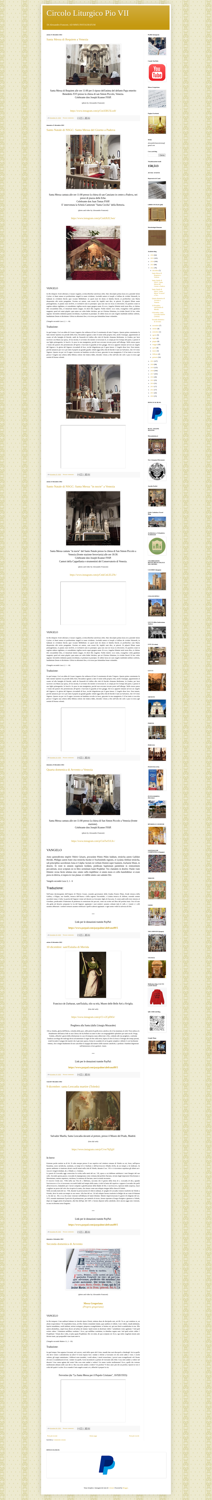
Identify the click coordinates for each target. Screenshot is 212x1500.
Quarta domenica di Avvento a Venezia (70, 769)
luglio (154, 338)
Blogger (125, 1488)
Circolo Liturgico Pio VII (88, 13)
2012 (152, 390)
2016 (152, 377)
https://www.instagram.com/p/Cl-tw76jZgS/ (93, 1149)
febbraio (155, 354)
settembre (155, 332)
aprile (154, 348)
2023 (152, 265)
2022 (152, 268)
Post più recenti (52, 1436)
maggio (155, 344)
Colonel (111, 1488)
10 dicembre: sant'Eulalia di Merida (68, 947)
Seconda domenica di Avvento (65, 1244)
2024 (152, 261)
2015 (152, 380)
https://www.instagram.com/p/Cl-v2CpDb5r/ (93, 1017)
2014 (152, 383)
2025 (152, 258)
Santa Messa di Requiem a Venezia (67, 39)
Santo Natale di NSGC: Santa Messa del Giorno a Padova (81, 130)
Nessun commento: (68, 118)
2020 (152, 364)
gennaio (155, 357)
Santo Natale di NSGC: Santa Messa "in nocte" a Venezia (81, 486)
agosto (154, 335)
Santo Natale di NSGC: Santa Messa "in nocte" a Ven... (158, 292)
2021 (152, 361)
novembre (155, 325)
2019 (152, 367)
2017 (152, 374)
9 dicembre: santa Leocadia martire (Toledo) (73, 1086)
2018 (152, 371)
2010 (152, 396)
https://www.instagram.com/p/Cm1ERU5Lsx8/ (93, 110)
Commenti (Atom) (60, 1440)
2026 (152, 255)
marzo (154, 351)
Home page (93, 1436)
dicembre (155, 270)
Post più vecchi (134, 1436)
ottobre (154, 329)
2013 (152, 386)
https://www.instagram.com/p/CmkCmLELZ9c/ (93, 574)
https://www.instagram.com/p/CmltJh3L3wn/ (93, 218)
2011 (152, 393)
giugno (154, 341)
